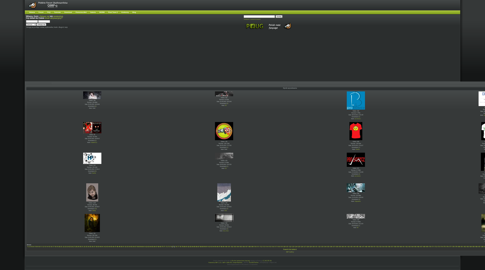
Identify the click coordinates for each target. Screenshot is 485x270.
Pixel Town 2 (113, 12)
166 (418, 247)
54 (129, 247)
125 (298, 247)
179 (456, 247)
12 (43, 247)
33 (86, 247)
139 (339, 247)
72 (167, 247)
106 (243, 247)
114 (266, 247)
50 (121, 247)
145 (357, 247)
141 (345, 247)
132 (319, 247)
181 (461, 247)
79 (182, 247)
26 (72, 247)
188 (482, 247)
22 (64, 247)
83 (190, 247)
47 (115, 247)
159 (397, 247)
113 (264, 247)
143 (351, 247)
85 (194, 247)
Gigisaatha (358, 201)
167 (421, 247)
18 (55, 247)
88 (225, 105)
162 (406, 247)
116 (272, 247)
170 (429, 247)
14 (47, 247)
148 (365, 247)
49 (119, 247)
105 (240, 247)
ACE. (225, 210)
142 (348, 247)
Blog (134, 12)
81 (186, 247)
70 (162, 247)
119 (281, 247)
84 (192, 247)
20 (95, 208)
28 (76, 247)
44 (109, 247)
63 (148, 247)
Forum (41, 12)
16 (51, 247)
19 (57, 247)
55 (132, 247)
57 (136, 247)
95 (215, 247)
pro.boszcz (358, 118)
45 (111, 247)
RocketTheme (254, 262)
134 (325, 247)
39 (99, 247)
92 (209, 247)
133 (322, 247)
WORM (102, 12)
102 (231, 247)
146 (360, 247)
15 (49, 247)
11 (41, 247)
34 (88, 247)
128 (307, 247)
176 (447, 247)
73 (169, 247)
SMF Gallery (290, 252)
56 (134, 247)
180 (458, 247)
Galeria (93, 12)
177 (450, 247)
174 (441, 247)
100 (226, 247)
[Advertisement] (22, 57)
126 (301, 247)
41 (103, 247)
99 (223, 247)
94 (213, 247)
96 (217, 247)
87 (199, 247)
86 (197, 247)
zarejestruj (58, 16)
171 (432, 247)
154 (383, 247)
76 (176, 247)
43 (107, 247)
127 (304, 247)
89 (203, 247)
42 (105, 247)
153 (380, 247)
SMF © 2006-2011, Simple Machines (232, 262)
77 (178, 247)
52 (125, 247)
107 (246, 247)
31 (82, 247)
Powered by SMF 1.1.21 (214, 262)
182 (464, 247)
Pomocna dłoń (81, 12)
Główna (32, 12)
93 (211, 247)
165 (415, 247)
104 (237, 247)
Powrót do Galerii (290, 249)
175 (444, 247)
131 (316, 247)
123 (293, 247)
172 (435, 247)
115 (269, 247)
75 (173, 247)
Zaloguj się (44, 16)
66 (154, 247)
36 (92, 247)
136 (330, 247)
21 (61, 247)
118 (278, 247)
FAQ (48, 12)
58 (138, 247)
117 (275, 247)
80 (184, 247)
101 (229, 247)
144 (354, 247)
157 (392, 247)
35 (90, 247)
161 (403, 247)
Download (68, 12)
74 (171, 247)
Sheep (94, 210)
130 (313, 247)
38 (96, 247)
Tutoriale (57, 12)
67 (156, 247)
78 (180, 247)
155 (386, 247)
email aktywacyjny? (53, 18)
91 (207, 247)
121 (287, 247)
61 (144, 247)
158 (394, 247)
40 (101, 247)
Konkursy (125, 12)
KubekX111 (94, 142)
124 (296, 247)
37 (94, 247)
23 (66, 247)
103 (234, 247)
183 (467, 247)
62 (146, 247)
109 (252, 247)
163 (409, 247)
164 (412, 247)
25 (70, 247)
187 (479, 247)
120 (284, 247)
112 (261, 247)
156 (389, 247)
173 (438, 247)
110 (255, 247)
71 (165, 247)
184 (470, 247)
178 (453, 247)
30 (80, 247)
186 (476, 247)
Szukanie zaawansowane (252, 19)
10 (39, 247)
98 (221, 247)
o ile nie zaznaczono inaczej (240, 261)
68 (158, 247)
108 (249, 247)
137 (333, 247)
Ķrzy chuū (225, 230)
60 (142, 247)
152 (377, 247)
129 (310, 247)
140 (342, 247)
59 (140, 247)
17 (53, 247)
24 (68, 247)
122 (290, 247)
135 (328, 247)
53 (127, 247)
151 (374, 247)
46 (113, 247)
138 (336, 247)
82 (188, 247)
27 (74, 247)
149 (368, 247)
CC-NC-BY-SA (267, 261)
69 (160, 247)
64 (150, 247)
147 (362, 247)
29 (78, 247)
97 (219, 247)
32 (84, 247)
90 (205, 247)
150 (371, 247)
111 (258, 247)
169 (426, 247)
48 (117, 247)
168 (424, 247)
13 (45, 247)
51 (123, 247)
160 (400, 247)
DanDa (358, 149)
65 (152, 247)
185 (473, 247)
